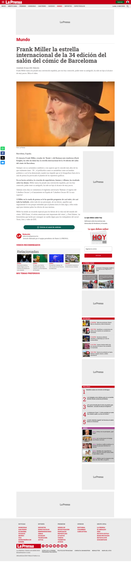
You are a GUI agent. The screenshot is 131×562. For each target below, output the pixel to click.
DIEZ (98, 532)
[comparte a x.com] (3, 158)
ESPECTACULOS (43, 529)
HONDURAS (22, 527)
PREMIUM (61, 524)
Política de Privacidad (65, 550)
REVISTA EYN (102, 538)
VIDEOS (60, 538)
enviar (98, 256)
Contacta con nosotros (82, 550)
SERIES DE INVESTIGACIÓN (63, 528)
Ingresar (120, 2)
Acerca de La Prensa (48, 550)
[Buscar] (127, 6)
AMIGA (40, 534)
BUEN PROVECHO (103, 536)
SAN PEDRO (22, 529)
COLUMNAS (81, 529)
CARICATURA (82, 532)
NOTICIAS (21, 524)
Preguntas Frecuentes (49, 552)
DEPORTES (42, 527)
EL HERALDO (101, 529)
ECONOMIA (22, 532)
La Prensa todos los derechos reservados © (28, 552)
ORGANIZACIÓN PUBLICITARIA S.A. (28, 556)
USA (19, 538)
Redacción (36, 68)
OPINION (80, 524)
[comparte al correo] (3, 162)
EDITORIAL (81, 527)
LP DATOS (61, 536)
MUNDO (21, 536)
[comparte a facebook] (3, 153)
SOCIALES (41, 536)
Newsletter (96, 550)
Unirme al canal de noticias (50, 227)
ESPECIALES (62, 532)
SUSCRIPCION (102, 540)
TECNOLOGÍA (42, 538)
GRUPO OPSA (101, 524)
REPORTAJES (62, 534)
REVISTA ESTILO (103, 534)
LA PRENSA (101, 527)
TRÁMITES (62, 540)
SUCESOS (21, 534)
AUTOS (40, 540)
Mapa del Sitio (106, 550)
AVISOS (60, 542)
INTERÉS (41, 524)
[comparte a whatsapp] (3, 148)
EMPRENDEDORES (44, 532)
